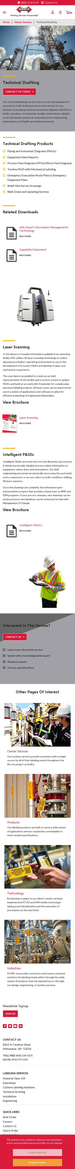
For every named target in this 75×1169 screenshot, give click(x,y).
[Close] (68, 1143)
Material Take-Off (14, 1078)
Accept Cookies (37, 1162)
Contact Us (49, 2)
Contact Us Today (18, 91)
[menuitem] (52, 12)
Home (6, 22)
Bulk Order (9, 1117)
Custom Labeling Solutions (19, 1087)
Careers (7, 1121)
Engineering (10, 1100)
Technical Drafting (14, 1091)
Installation (9, 1096)
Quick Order (10, 1130)
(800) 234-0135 (28, 2)
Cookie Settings (37, 1152)
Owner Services (23, 22)
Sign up (10, 1013)
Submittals (9, 1082)
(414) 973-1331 (19, 1059)
